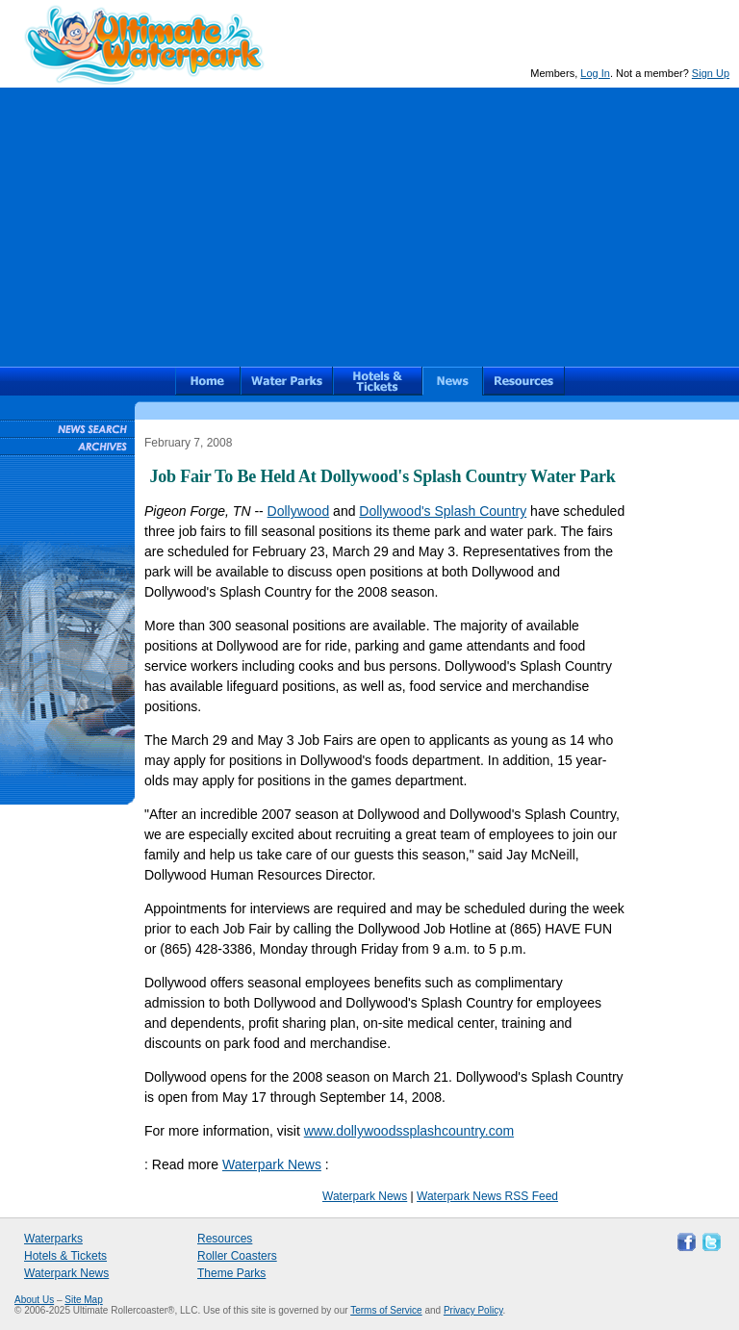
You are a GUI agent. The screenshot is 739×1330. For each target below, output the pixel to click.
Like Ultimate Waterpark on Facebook (684, 1240)
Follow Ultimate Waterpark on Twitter (709, 1240)
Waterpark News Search (67, 428)
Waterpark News (271, 1164)
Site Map (83, 1299)
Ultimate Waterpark (144, 45)
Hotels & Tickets (65, 1256)
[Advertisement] (369, 222)
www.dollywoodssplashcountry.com (409, 1130)
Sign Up (710, 73)
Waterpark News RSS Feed (487, 1196)
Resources (524, 381)
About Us (34, 1299)
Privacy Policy (473, 1310)
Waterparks (287, 381)
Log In (595, 73)
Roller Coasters (237, 1256)
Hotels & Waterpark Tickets (377, 381)
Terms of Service (385, 1310)
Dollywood (299, 511)
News (452, 381)
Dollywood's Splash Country (442, 511)
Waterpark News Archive (67, 445)
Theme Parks (231, 1273)
